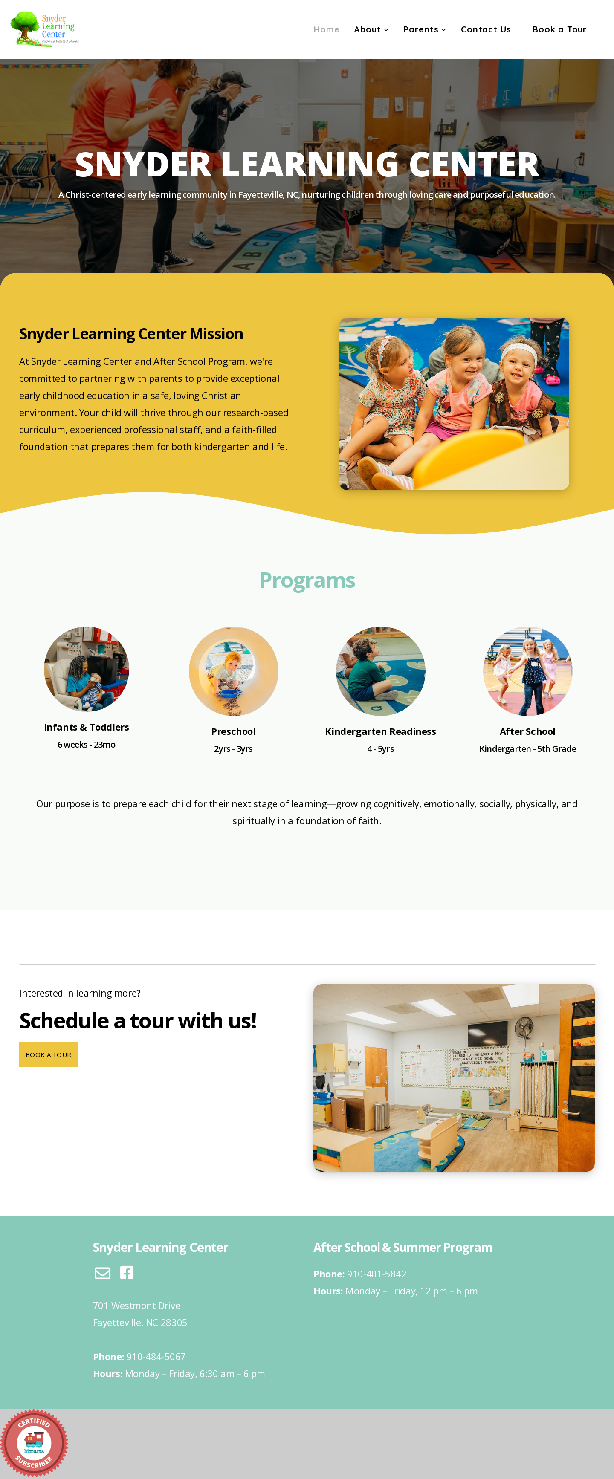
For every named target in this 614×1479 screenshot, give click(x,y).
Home (326, 29)
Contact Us (486, 29)
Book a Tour (560, 29)
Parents (424, 29)
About (371, 29)
